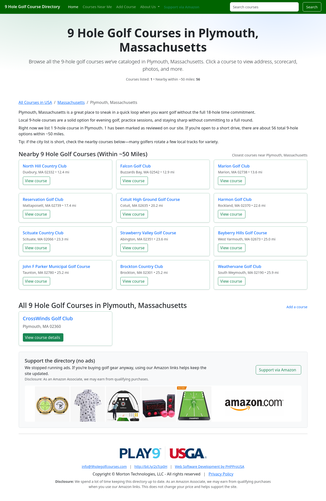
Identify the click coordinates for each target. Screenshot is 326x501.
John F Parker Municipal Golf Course (56, 266)
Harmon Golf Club (235, 199)
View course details (42, 337)
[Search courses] (264, 7)
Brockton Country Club (141, 266)
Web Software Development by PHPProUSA (209, 466)
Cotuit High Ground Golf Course (150, 199)
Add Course (126, 6)
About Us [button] (148, 6)
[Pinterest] (213, 4)
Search (312, 6)
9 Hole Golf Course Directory (32, 6)
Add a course (297, 307)
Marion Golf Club (234, 166)
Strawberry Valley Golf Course (148, 233)
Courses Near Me (97, 6)
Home (73, 6)
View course (36, 180)
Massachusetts (71, 102)
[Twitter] (204, 4)
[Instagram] (209, 4)
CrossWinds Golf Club (48, 318)
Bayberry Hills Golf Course (242, 233)
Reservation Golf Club (43, 199)
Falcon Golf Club (135, 166)
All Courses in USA (35, 102)
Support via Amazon (181, 6)
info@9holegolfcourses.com (104, 466)
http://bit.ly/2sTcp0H (150, 466)
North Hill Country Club (45, 166)
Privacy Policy (221, 474)
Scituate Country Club (43, 233)
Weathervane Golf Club (239, 266)
